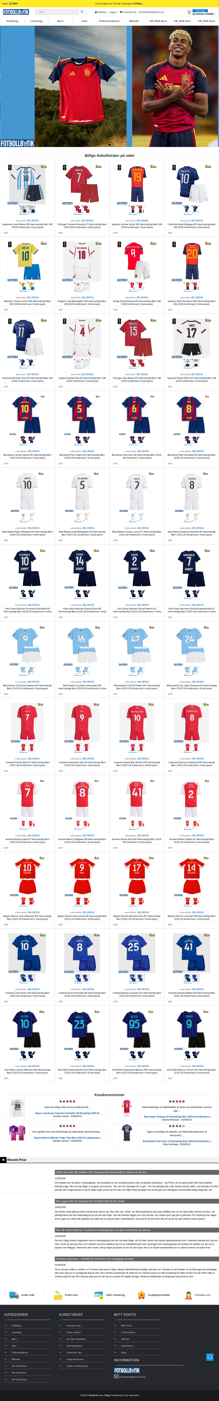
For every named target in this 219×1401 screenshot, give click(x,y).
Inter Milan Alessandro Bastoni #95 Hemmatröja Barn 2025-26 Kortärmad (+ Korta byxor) (137, 1071)
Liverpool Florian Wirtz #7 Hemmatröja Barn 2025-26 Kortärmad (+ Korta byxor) (27, 764)
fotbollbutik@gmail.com (151, 12)
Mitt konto (126, 1326)
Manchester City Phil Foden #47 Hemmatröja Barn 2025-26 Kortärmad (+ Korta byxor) (137, 687)
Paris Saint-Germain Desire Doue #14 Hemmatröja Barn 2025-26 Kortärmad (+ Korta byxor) (82, 611)
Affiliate (125, 1339)
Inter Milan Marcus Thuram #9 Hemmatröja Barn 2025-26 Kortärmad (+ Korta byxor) (191, 1071)
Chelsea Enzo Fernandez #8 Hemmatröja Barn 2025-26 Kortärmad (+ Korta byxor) (82, 994)
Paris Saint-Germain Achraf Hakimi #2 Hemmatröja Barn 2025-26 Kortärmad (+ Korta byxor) (137, 611)
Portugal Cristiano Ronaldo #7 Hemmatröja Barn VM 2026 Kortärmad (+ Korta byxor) (82, 226)
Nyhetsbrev (127, 1346)
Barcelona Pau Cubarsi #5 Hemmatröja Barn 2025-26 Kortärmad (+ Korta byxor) (82, 456)
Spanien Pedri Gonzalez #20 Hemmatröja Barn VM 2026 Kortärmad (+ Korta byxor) (192, 303)
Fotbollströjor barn (120, 1395)
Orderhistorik (128, 1332)
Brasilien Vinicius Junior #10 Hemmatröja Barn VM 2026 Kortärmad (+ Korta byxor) (27, 303)
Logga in (113, 12)
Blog (123, 1352)
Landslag (36, 21)
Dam (84, 21)
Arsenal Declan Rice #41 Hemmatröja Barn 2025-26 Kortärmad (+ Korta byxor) (137, 841)
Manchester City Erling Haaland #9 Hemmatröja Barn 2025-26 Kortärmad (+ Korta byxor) (27, 687)
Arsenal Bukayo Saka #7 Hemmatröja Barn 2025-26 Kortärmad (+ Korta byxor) (27, 841)
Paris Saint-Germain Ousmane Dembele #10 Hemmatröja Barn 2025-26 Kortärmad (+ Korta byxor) (27, 611)
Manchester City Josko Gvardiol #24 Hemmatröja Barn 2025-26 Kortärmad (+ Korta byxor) (192, 687)
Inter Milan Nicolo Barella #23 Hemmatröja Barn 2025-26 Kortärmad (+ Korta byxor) (82, 1071)
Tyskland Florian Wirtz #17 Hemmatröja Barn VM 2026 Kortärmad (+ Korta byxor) (191, 379)
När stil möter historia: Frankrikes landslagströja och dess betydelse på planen (103, 1229)
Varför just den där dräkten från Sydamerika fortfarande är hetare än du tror (101, 1172)
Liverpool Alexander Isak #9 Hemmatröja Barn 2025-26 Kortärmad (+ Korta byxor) (82, 764)
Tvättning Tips (74, 1352)
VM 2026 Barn (158, 21)
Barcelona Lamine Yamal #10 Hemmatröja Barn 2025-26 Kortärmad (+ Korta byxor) (27, 456)
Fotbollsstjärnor (109, 21)
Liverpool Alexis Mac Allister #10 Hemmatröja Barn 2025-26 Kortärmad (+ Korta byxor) (137, 764)
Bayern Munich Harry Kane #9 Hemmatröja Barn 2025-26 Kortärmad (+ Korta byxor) (82, 918)
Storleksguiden (74, 1346)
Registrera (101, 12)
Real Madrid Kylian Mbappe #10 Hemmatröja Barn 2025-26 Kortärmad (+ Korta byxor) (27, 533)
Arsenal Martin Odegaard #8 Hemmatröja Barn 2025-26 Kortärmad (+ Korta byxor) (82, 841)
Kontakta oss (203, 1295)
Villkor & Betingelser (77, 1366)
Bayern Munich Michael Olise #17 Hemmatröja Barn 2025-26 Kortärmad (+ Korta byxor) (137, 918)
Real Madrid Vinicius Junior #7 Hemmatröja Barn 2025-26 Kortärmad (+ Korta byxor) (137, 533)
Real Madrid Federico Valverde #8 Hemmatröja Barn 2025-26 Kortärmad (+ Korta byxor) (192, 533)
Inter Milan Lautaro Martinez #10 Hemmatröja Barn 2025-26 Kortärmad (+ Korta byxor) (27, 1071)
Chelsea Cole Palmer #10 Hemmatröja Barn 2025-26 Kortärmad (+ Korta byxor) (27, 994)
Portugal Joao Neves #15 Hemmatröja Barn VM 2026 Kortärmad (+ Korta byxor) (137, 379)
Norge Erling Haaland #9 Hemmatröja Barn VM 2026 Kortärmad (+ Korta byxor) (137, 303)
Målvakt (134, 21)
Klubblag (12, 21)
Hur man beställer (76, 1339)
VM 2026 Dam (206, 21)
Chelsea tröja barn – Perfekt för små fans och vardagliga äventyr (95, 1258)
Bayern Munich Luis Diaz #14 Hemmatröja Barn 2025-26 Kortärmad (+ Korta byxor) (192, 918)
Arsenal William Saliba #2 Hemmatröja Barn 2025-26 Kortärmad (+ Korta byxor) (191, 841)
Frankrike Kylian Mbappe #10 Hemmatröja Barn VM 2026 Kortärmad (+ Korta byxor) (192, 226)
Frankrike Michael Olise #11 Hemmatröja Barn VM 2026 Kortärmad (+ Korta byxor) (27, 379)
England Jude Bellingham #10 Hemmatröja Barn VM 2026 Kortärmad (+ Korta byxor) (82, 303)
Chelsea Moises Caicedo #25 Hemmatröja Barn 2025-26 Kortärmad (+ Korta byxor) (137, 994)
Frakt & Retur (74, 1332)
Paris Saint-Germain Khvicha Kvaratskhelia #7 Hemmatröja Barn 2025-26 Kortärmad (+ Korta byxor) (192, 611)
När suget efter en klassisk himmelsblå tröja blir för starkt (90, 1201)
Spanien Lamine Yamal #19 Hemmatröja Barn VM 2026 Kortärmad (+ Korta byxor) (137, 226)
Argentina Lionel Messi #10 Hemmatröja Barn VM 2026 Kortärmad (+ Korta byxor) (27, 226)
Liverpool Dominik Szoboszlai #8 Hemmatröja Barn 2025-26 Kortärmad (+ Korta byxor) (191, 764)
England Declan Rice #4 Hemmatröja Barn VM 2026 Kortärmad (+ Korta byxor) (82, 379)
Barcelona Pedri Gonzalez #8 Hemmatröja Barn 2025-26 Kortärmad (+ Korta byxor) (192, 456)
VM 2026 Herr (182, 21)
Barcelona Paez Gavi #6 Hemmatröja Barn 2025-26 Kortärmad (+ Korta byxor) (137, 456)
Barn (60, 21)
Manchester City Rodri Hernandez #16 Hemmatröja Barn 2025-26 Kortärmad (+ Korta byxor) (82, 688)
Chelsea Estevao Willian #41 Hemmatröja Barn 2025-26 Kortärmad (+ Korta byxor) (191, 994)
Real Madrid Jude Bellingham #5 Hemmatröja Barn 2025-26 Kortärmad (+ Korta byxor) (82, 533)
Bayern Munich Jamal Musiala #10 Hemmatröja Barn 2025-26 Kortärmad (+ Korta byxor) (27, 918)
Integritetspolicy (75, 1359)
